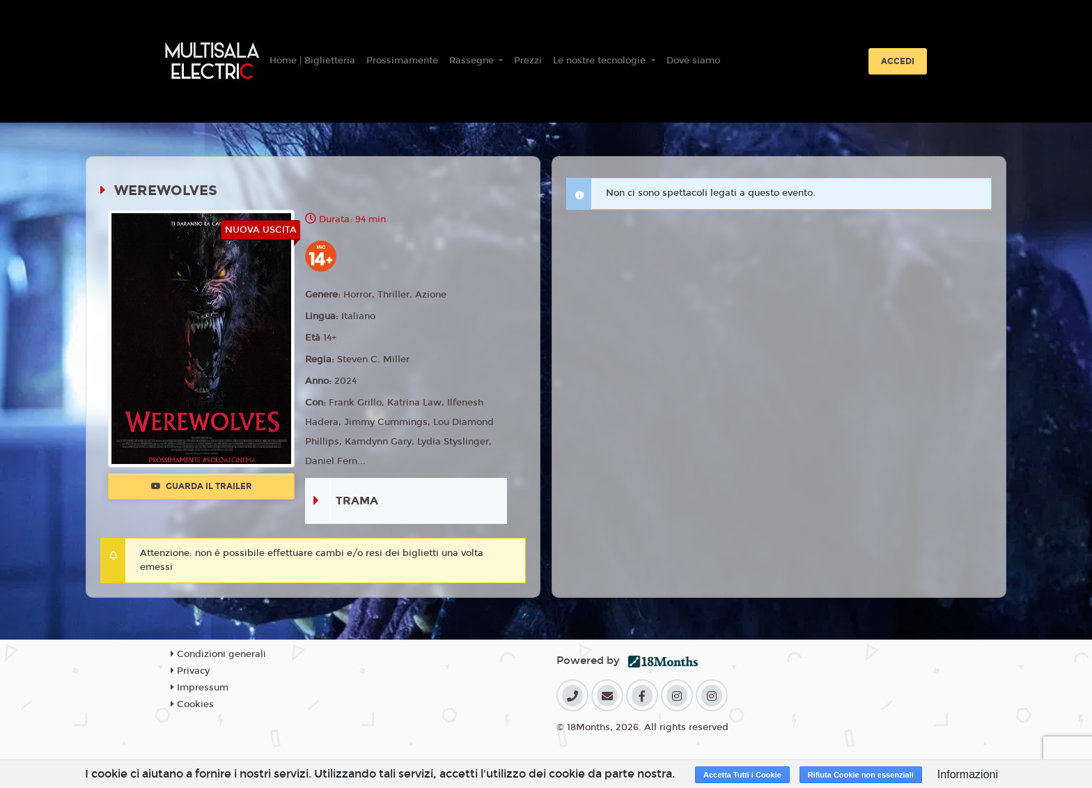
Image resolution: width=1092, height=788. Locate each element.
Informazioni (967, 774)
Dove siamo (693, 60)
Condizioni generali (218, 654)
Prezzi (528, 60)
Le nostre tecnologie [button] (600, 60)
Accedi (897, 61)
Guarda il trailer (201, 486)
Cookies (192, 704)
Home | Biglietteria (312, 60)
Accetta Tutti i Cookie (742, 775)
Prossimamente (402, 60)
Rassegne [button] (473, 60)
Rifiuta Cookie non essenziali (861, 775)
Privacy (190, 671)
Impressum (199, 687)
